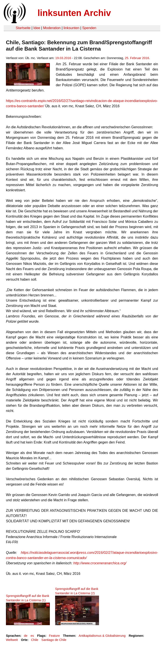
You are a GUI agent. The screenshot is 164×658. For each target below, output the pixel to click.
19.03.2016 (63, 58)
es (32, 635)
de (25, 635)
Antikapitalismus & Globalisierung (102, 635)
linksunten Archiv (74, 13)
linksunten (71, 28)
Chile (34, 640)
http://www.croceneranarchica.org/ (99, 563)
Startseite (23, 28)
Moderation (52, 28)
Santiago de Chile (54, 640)
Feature (54, 635)
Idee (36, 28)
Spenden (89, 28)
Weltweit (12, 640)
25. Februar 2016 (137, 58)
